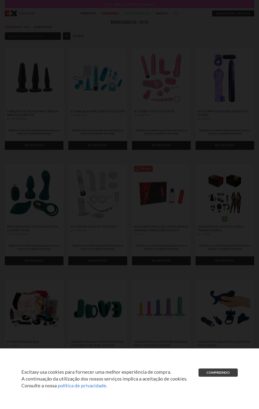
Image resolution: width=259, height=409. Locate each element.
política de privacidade (82, 385)
